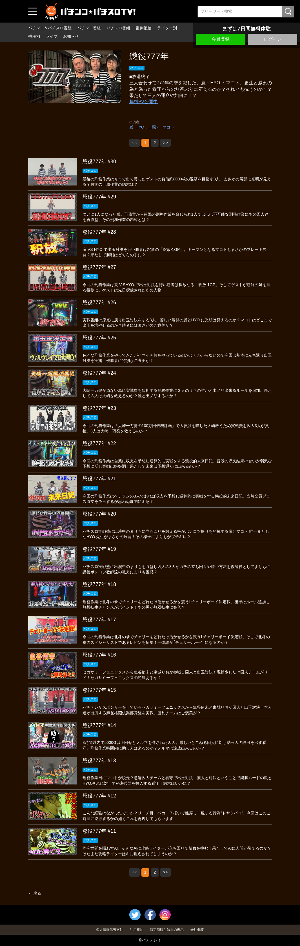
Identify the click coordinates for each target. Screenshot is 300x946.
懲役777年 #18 (99, 584)
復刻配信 (144, 28)
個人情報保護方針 (109, 930)
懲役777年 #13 (99, 760)
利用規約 (136, 930)
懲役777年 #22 (99, 443)
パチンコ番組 (89, 28)
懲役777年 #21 (99, 478)
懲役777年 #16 (99, 655)
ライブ (51, 36)
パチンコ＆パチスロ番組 (50, 28)
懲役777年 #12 (99, 796)
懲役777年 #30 (99, 161)
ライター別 (167, 28)
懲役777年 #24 (99, 373)
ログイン (273, 39)
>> (165, 142)
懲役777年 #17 (99, 619)
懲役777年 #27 (99, 267)
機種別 (34, 36)
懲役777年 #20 (99, 514)
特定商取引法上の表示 (167, 930)
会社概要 (197, 930)
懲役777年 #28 (99, 232)
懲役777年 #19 (99, 549)
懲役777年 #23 (99, 408)
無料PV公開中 (143, 101)
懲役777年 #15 (99, 690)
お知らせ (71, 36)
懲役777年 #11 (99, 831)
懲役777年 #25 (99, 338)
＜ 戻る (34, 893)
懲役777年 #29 (99, 197)
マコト (168, 127)
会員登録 (221, 39)
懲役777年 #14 (99, 725)
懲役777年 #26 (99, 302)
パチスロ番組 (118, 28)
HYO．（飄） (148, 127)
